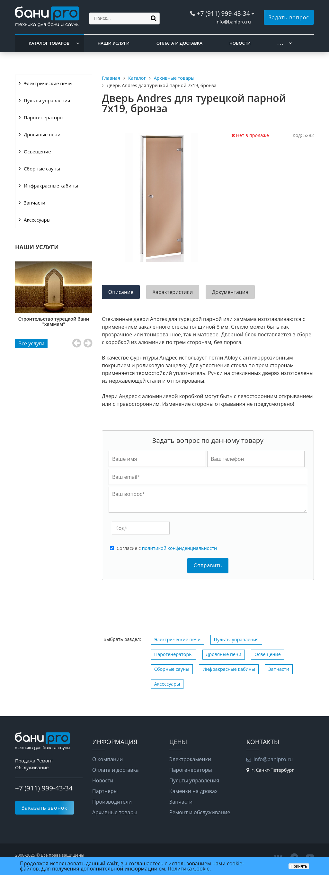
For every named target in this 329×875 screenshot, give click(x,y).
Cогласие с (167, 548)
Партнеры (105, 791)
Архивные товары (115, 812)
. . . (280, 43)
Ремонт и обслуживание (199, 812)
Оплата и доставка (179, 43)
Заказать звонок (44, 807)
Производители (112, 801)
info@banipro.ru (233, 22)
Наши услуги (114, 43)
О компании (107, 759)
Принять (298, 866)
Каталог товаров (49, 43)
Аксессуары (37, 219)
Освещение (37, 151)
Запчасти (34, 202)
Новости (240, 43)
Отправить (208, 565)
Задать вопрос (289, 17)
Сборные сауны (42, 168)
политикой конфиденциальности (179, 548)
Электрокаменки (190, 759)
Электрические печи (48, 83)
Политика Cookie (188, 868)
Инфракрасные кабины (51, 185)
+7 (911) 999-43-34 (223, 13)
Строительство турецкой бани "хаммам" (86, 321)
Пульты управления (47, 100)
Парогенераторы (44, 117)
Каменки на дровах (193, 791)
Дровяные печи (42, 134)
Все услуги (31, 343)
